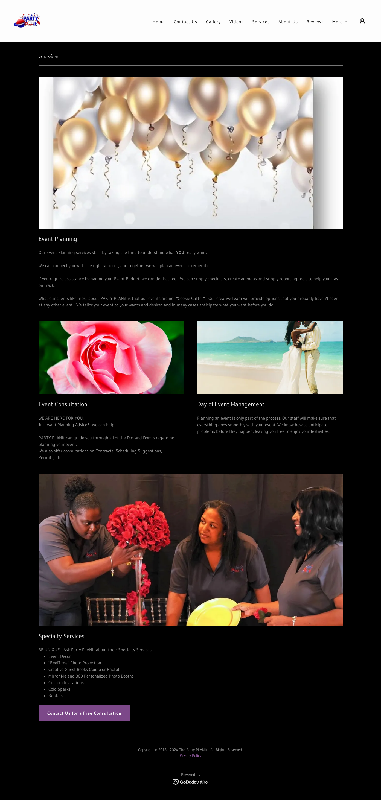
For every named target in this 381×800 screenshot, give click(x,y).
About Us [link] (288, 21)
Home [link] (159, 21)
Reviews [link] (315, 21)
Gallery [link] (213, 21)
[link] (27, 20)
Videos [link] (236, 21)
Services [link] (261, 21)
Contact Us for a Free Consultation (84, 713)
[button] (340, 21)
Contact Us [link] (185, 21)
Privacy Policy (190, 755)
